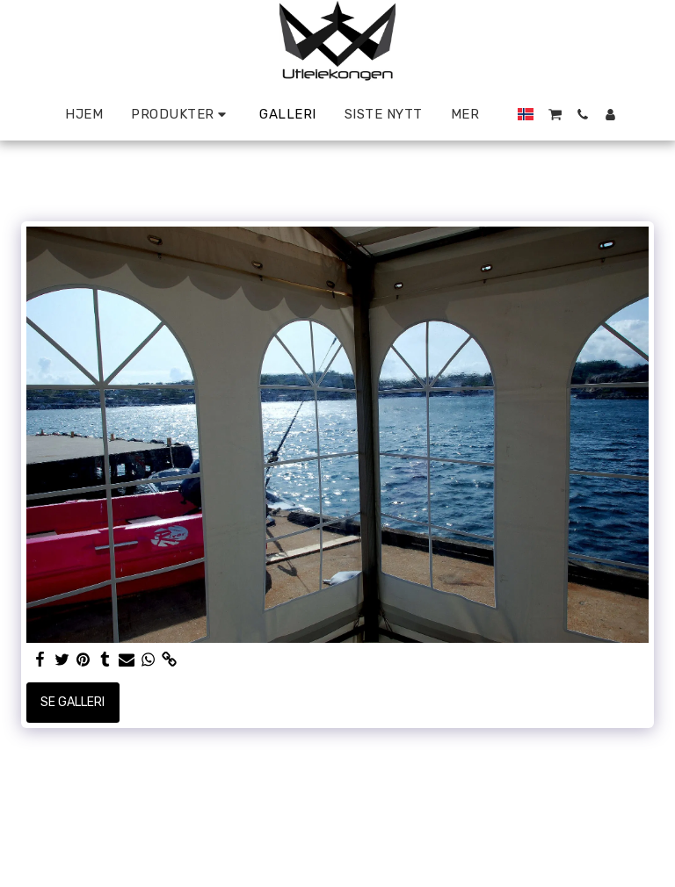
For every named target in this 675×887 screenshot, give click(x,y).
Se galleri (72, 702)
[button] (555, 114)
